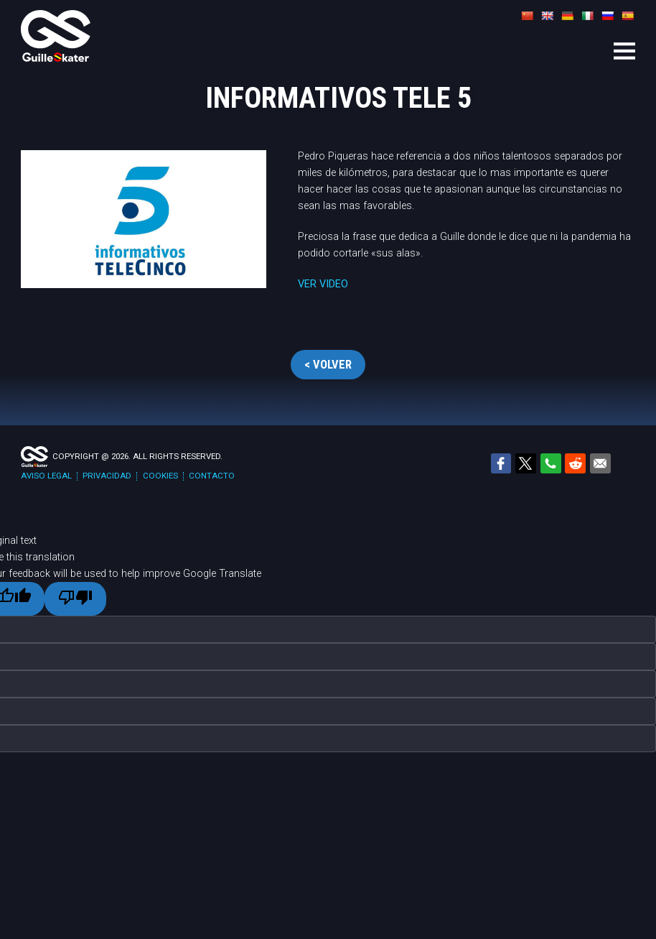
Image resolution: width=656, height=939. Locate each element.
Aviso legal (46, 476)
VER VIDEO (323, 284)
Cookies (160, 476)
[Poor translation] (75, 598)
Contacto (212, 476)
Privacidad (107, 476)
